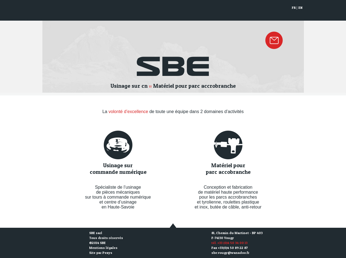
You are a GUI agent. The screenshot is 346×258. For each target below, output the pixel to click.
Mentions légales (103, 248)
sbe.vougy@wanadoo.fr (230, 253)
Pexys (107, 253)
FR (294, 8)
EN (300, 8)
